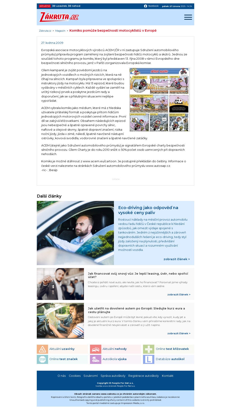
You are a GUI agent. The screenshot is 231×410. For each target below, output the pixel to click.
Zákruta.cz (45, 31)
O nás (62, 375)
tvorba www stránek (106, 386)
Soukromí (90, 375)
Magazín (60, 31)
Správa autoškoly (113, 375)
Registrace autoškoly (143, 375)
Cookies (75, 375)
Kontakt (167, 375)
